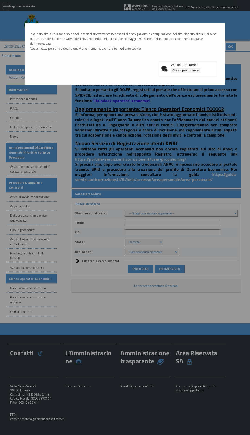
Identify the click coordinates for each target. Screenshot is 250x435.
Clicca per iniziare (185, 70)
